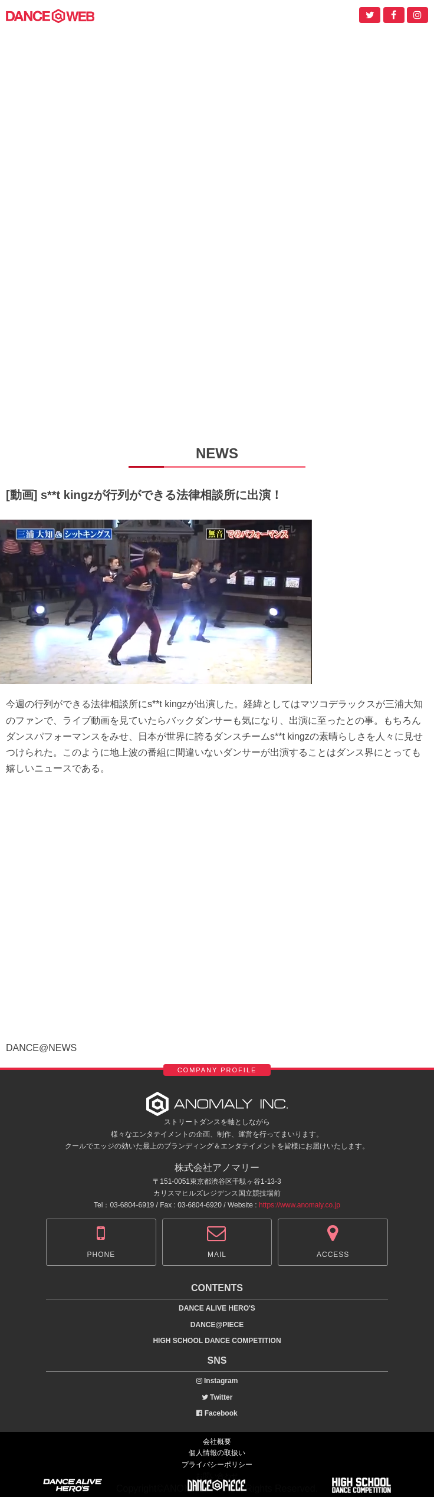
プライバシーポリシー (217, 1464)
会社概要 (217, 1441)
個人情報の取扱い (217, 1453)
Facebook (216, 1413)
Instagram (217, 1381)
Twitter (217, 1397)
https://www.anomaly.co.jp (299, 1205)
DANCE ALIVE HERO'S (217, 1308)
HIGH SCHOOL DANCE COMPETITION (217, 1341)
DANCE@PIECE (217, 1325)
